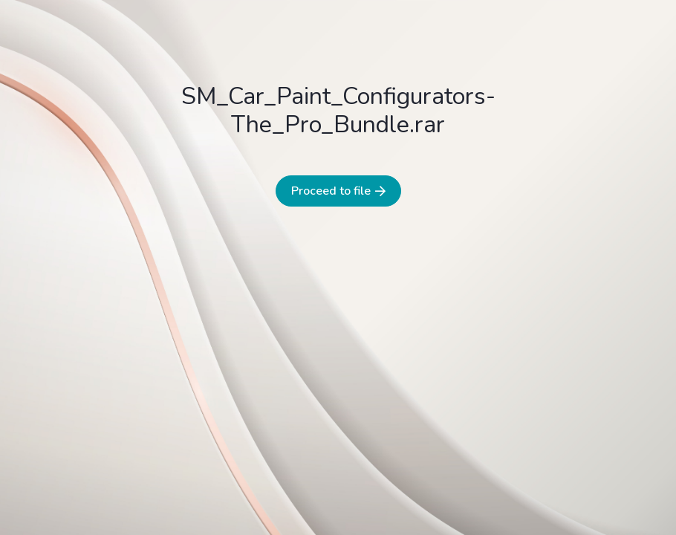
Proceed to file (338, 191)
